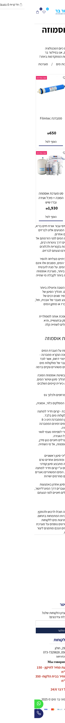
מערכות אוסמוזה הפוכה (36, 35)
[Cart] (3, 11)
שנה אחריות (38, 77)
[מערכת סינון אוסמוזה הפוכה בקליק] (48, 105)
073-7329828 (17, 652)
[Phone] (4, 714)
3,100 (50, 133)
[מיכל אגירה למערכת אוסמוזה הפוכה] (48, 188)
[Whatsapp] (4, 704)
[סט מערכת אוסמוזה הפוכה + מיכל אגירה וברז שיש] (17, 180)
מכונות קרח (57, 566)
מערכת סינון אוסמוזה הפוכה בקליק (48, 120)
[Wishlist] (10, 11)
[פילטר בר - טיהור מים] (32, 12)
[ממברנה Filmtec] (17, 99)
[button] (48, 141)
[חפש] (55, 11)
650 (18, 133)
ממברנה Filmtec (17, 118)
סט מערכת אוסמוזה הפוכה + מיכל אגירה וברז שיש (16, 197)
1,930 (19, 208)
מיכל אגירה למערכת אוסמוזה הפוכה (48, 195)
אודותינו (59, 593)
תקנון (61, 589)
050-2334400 (35, 652)
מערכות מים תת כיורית (50, 562)
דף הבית (59, 581)
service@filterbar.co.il (37, 656)
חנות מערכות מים (53, 549)
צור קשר (59, 598)
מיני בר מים (57, 558)
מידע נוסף (58, 585)
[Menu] (61, 11)
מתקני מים (57, 554)
